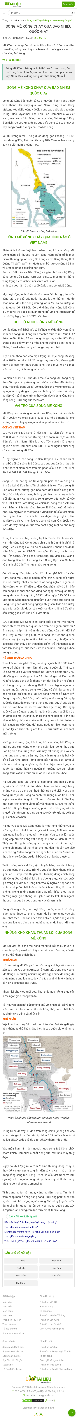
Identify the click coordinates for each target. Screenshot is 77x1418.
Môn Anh (7, 1306)
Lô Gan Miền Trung (11, 1369)
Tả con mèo (46, 1311)
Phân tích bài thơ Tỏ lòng (52, 1315)
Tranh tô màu (9, 1324)
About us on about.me (13, 1333)
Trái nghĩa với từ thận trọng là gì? (21, 1236)
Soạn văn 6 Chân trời (12, 1351)
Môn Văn (7, 1302)
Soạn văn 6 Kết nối (11, 1356)
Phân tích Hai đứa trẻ (50, 1324)
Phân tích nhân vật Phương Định (56, 1369)
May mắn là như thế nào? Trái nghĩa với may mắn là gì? (32, 1231)
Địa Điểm (20, 1283)
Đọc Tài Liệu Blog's (12, 1360)
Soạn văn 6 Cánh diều (13, 1347)
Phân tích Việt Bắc (49, 1302)
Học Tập (56, 1260)
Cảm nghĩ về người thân (51, 1360)
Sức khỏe (21, 1275)
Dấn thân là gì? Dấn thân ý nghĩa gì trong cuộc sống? (30, 1222)
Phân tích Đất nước (49, 1319)
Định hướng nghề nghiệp (52, 1328)
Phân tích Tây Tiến (11, 1319)
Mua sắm (56, 1275)
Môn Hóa (7, 1315)
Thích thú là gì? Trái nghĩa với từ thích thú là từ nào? (30, 1241)
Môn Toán (7, 1311)
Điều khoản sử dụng (44, 1407)
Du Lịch (20, 1268)
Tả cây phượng (9, 1328)
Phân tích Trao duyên (50, 1364)
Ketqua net (7, 1364)
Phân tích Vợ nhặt (49, 1347)
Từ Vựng (20, 1260)
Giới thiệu (27, 1407)
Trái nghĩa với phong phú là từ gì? (21, 1227)
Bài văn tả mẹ (46, 1306)
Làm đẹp (56, 1268)
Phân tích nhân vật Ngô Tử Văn (55, 1351)
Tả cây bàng (46, 1356)
